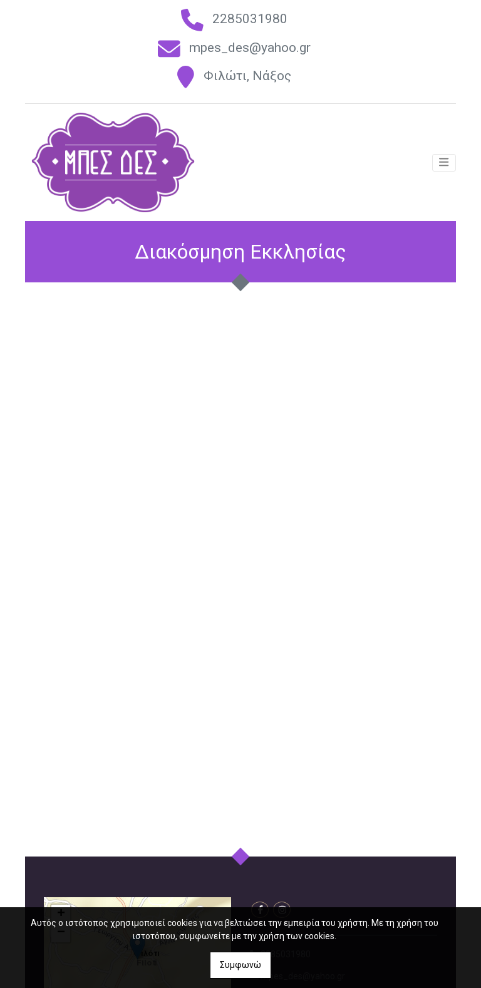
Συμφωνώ (240, 965)
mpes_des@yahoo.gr (250, 47)
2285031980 (249, 18)
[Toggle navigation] (444, 164)
